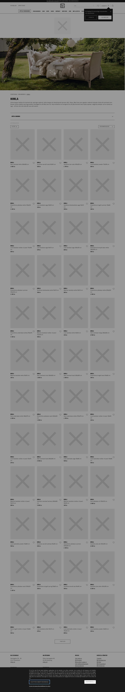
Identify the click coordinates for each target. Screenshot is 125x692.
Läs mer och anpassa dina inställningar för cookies (39, 686)
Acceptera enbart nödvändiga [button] (39, 682)
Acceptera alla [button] (90, 681)
